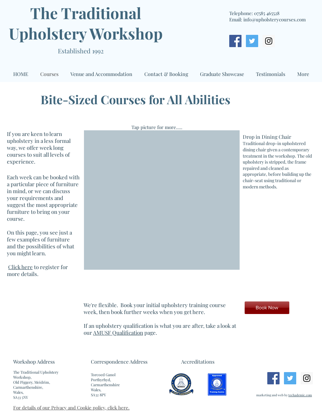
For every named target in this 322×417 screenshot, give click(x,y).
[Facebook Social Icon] (235, 41)
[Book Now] (267, 307)
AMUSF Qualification (118, 332)
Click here (20, 266)
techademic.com (300, 395)
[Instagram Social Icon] (269, 41)
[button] (199, 200)
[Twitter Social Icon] (252, 41)
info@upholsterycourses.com (274, 19)
